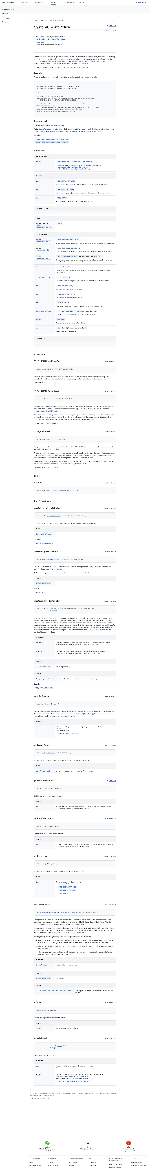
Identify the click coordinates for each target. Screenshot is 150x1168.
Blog (83, 2)
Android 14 (92, 1165)
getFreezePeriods (63, 277)
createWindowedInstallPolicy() (47, 411)
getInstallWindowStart (65, 294)
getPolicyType (62, 303)
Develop (50, 20)
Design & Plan (38, 2)
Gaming (50, 1162)
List (37, 277)
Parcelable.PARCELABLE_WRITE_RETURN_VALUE (72, 1076)
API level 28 (112, 745)
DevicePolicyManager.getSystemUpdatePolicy (52, 142)
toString (60, 319)
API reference (8, 9)
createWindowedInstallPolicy (67, 256)
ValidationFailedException (66, 933)
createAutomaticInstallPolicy (68, 240)
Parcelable (61, 39)
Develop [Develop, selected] (53, 2)
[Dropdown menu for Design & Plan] (46, 2)
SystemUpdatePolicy (43, 227)
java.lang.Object (39, 43)
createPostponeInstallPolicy (67, 248)
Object (43, 39)
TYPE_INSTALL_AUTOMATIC (66, 181)
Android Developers (39, 20)
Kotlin (108, 31)
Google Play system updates (48, 129)
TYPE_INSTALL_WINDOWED (65, 189)
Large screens (73, 1162)
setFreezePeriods (63, 311)
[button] (12, 22)
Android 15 (92, 1162)
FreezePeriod (45, 277)
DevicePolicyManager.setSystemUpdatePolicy (52, 139)
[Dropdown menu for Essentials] (29, 2)
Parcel (70, 328)
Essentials (23, 2)
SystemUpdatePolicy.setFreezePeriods (71, 167)
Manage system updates (56, 125)
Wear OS (71, 1165)
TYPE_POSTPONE (62, 198)
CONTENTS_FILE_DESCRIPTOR (62, 716)
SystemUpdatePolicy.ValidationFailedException (74, 162)
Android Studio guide (115, 1164)
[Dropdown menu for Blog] (87, 2)
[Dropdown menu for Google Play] (74, 2)
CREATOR (59, 224)
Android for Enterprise (34, 1165)
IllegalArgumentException (46, 679)
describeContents (63, 267)
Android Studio (141, 2)
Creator (38, 226)
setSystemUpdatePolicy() (81, 61)
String (38, 319)
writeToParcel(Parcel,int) (82, 714)
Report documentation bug (138, 1165)
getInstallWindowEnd (64, 286)
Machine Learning (53, 1165)
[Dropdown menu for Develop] (59, 2)
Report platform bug (136, 1162)
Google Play (68, 2)
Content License (83, 1093)
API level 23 (112, 26)
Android (30, 1162)
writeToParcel (62, 328)
